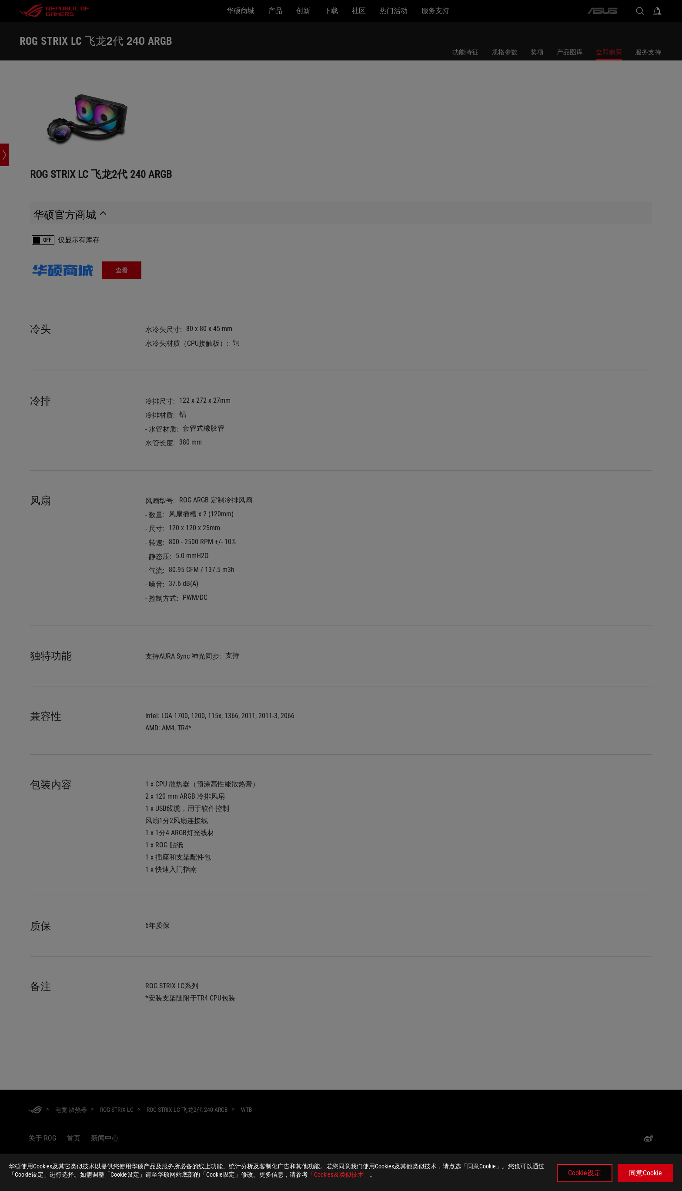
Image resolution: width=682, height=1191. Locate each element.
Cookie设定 (584, 1173)
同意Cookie (645, 1173)
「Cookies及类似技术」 (339, 1174)
